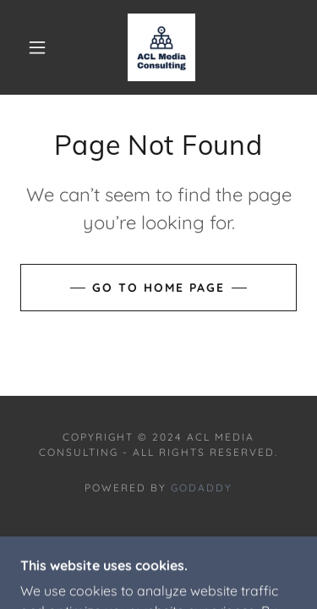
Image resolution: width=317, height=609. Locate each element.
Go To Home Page (158, 287)
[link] (161, 47)
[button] (37, 47)
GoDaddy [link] (201, 487)
